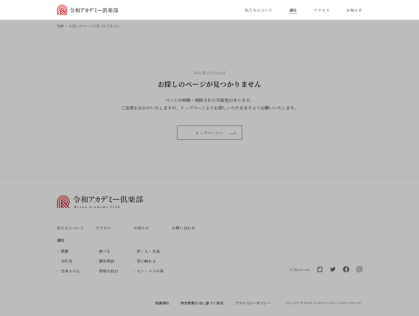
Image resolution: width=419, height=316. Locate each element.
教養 (65, 251)
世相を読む (108, 271)
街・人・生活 (148, 251)
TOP (60, 26)
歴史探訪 (106, 261)
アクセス (321, 10)
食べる (104, 251)
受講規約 (162, 303)
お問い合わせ (183, 228)
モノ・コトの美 (150, 271)
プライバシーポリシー (253, 303)
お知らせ (354, 10)
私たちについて (258, 10)
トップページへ (215, 133)
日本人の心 (71, 271)
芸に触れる (146, 261)
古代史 (67, 261)
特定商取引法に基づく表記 (202, 303)
